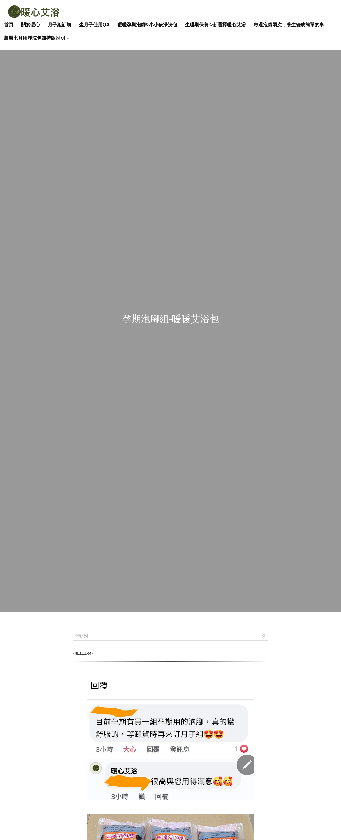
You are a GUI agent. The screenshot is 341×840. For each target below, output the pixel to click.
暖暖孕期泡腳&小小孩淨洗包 (147, 24)
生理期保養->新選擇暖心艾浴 (215, 24)
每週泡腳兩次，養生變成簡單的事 (289, 24)
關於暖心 (30, 24)
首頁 (8, 24)
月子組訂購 (59, 24)
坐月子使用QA (94, 24)
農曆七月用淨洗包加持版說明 (34, 38)
